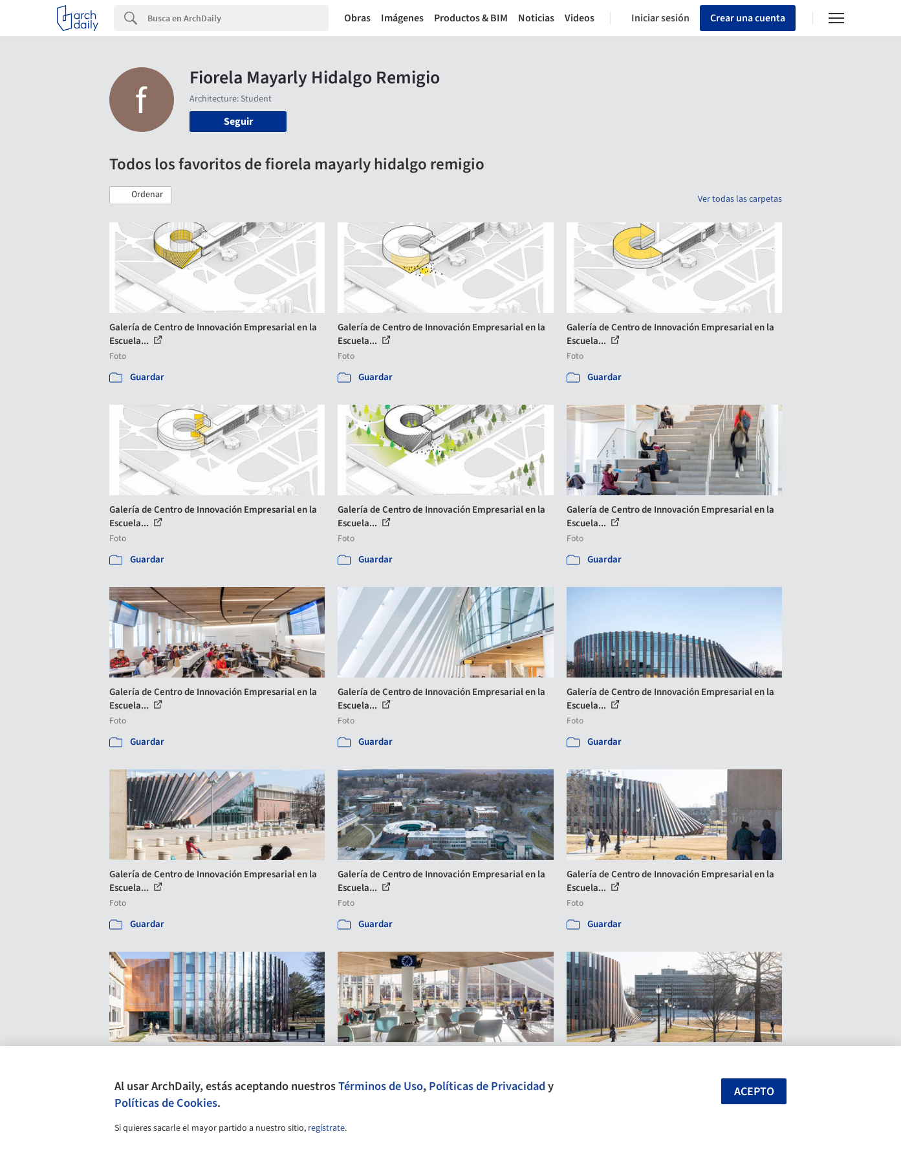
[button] (140, 195)
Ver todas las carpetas (740, 199)
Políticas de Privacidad (487, 1086)
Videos (579, 18)
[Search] (238, 18)
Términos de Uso (380, 1086)
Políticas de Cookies (165, 1103)
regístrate (326, 1128)
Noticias (536, 18)
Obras (357, 18)
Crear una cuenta (747, 18)
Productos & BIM (471, 18)
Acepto (754, 1092)
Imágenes (402, 18)
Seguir (238, 121)
